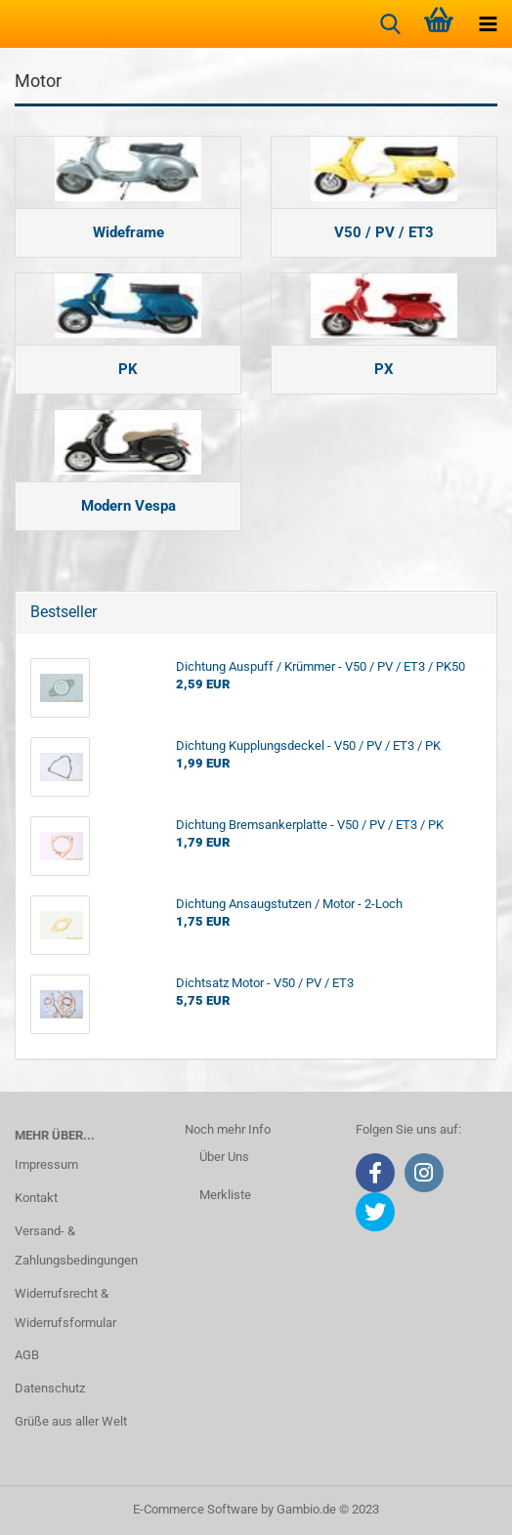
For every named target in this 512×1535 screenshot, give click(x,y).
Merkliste (225, 1194)
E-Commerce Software (195, 1509)
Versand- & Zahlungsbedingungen (76, 1245)
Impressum (46, 1164)
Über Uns (224, 1156)
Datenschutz (50, 1388)
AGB (27, 1355)
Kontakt (36, 1197)
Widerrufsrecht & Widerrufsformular (65, 1308)
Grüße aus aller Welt (71, 1421)
